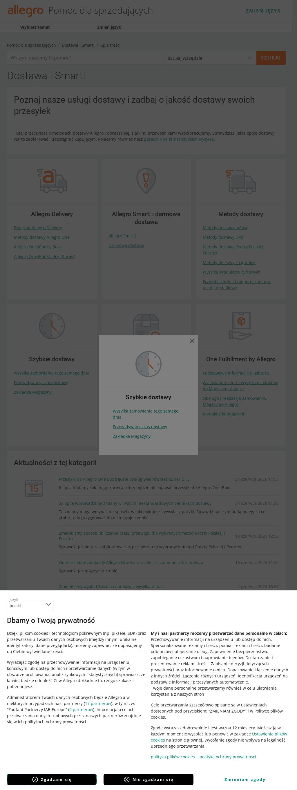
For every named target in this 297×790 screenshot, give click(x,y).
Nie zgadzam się (148, 779)
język (14, 599)
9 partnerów (81, 709)
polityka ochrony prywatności (228, 757)
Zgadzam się (52, 779)
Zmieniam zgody (245, 779)
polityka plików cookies (173, 757)
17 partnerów (98, 703)
